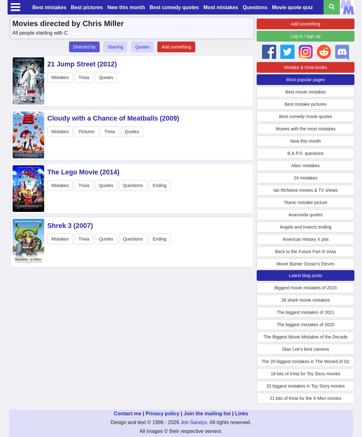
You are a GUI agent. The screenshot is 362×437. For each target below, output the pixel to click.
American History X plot (306, 239)
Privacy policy (162, 413)
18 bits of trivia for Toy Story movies (306, 373)
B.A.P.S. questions (306, 153)
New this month (126, 7)
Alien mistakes (305, 165)
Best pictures (87, 7)
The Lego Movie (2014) (83, 172)
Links (241, 413)
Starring (115, 46)
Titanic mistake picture (306, 202)
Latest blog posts (305, 275)
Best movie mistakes (305, 91)
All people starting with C (40, 33)
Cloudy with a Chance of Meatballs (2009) (113, 118)
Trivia (84, 77)
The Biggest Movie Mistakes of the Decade (305, 336)
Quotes (142, 46)
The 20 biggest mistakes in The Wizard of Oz (305, 361)
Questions (255, 7)
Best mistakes (49, 7)
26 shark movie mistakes (305, 300)
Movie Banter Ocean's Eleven (306, 263)
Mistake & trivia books (305, 67)
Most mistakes (220, 7)
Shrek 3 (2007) (70, 226)
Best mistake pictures (305, 104)
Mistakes (60, 77)
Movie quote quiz (292, 7)
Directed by (84, 46)
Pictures (87, 131)
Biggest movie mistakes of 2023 (305, 287)
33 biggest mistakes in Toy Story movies (305, 386)
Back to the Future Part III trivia (305, 251)
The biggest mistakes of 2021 (306, 312)
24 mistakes (306, 177)
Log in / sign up (306, 36)
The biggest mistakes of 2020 (306, 324)
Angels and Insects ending (305, 227)
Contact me (127, 413)
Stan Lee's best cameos (305, 349)
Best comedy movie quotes (305, 116)
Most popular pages (305, 79)
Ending (159, 185)
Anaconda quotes (306, 214)
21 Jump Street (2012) (82, 64)
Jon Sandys (194, 422)
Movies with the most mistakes (306, 128)
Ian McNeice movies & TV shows (305, 190)
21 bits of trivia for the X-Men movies (305, 398)
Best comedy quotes (174, 7)
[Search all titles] (332, 7)
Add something (176, 46)
